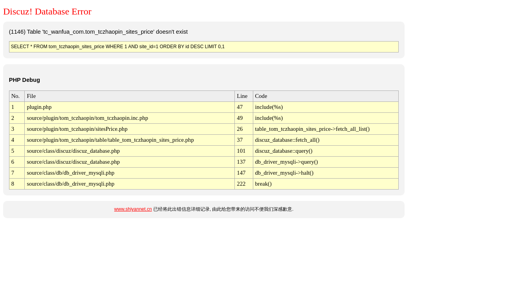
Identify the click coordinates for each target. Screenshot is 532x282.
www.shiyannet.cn (133, 209)
